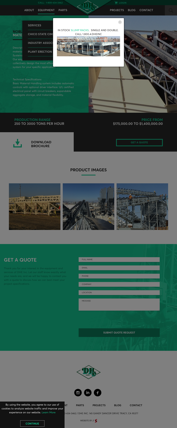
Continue (32, 423)
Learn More (49, 412)
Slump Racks (80, 30)
